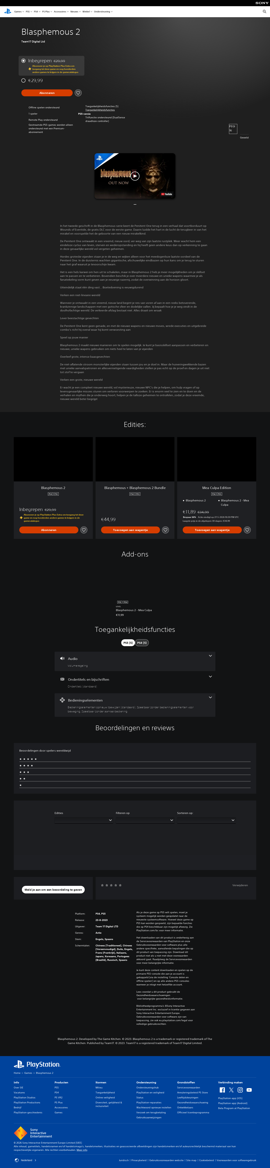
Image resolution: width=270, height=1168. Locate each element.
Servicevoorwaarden (188, 1087)
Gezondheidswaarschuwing (192, 1102)
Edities (59, 813)
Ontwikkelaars (185, 1107)
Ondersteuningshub (147, 1087)
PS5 (28, 11)
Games (18, 11)
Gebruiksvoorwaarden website (166, 1160)
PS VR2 (58, 1097)
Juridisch (124, 1160)
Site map (191, 1160)
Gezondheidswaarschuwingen (153, 995)
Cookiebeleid (206, 1160)
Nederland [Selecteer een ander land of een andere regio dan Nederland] (25, 1160)
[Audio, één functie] (135, 661)
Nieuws (74, 11)
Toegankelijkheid (105, 1092)
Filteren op (123, 813)
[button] (100, 110)
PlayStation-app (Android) (232, 1103)
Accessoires (60, 11)
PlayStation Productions (27, 1102)
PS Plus (46, 11)
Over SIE (18, 1087)
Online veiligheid (105, 1097)
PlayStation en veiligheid (150, 1092)
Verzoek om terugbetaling (151, 1112)
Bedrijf (17, 1107)
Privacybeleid (139, 1160)
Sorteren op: (185, 813)
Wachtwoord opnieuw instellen (153, 1107)
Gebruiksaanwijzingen (148, 1117)
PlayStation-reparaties (149, 1102)
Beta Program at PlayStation (234, 1108)
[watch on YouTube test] (166, 194)
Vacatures (19, 1092)
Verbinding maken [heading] (230, 1082)
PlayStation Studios (24, 1097)
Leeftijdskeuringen (187, 1097)
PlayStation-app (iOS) (230, 1098)
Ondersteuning (102, 11)
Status (139, 1097)
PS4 (36, 11)
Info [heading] (16, 1082)
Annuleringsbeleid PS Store (192, 1092)
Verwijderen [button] (240, 885)
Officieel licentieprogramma (193, 1112)
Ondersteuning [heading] (146, 1082)
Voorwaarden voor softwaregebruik (236, 1160)
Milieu (99, 1087)
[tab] (128, 642)
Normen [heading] (101, 1082)
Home (17, 1072)
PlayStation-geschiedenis (28, 1112)
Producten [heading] (61, 1082)
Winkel (86, 11)
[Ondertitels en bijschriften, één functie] (135, 682)
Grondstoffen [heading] (186, 1082)
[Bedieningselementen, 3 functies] (135, 705)
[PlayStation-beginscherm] (7, 11)
